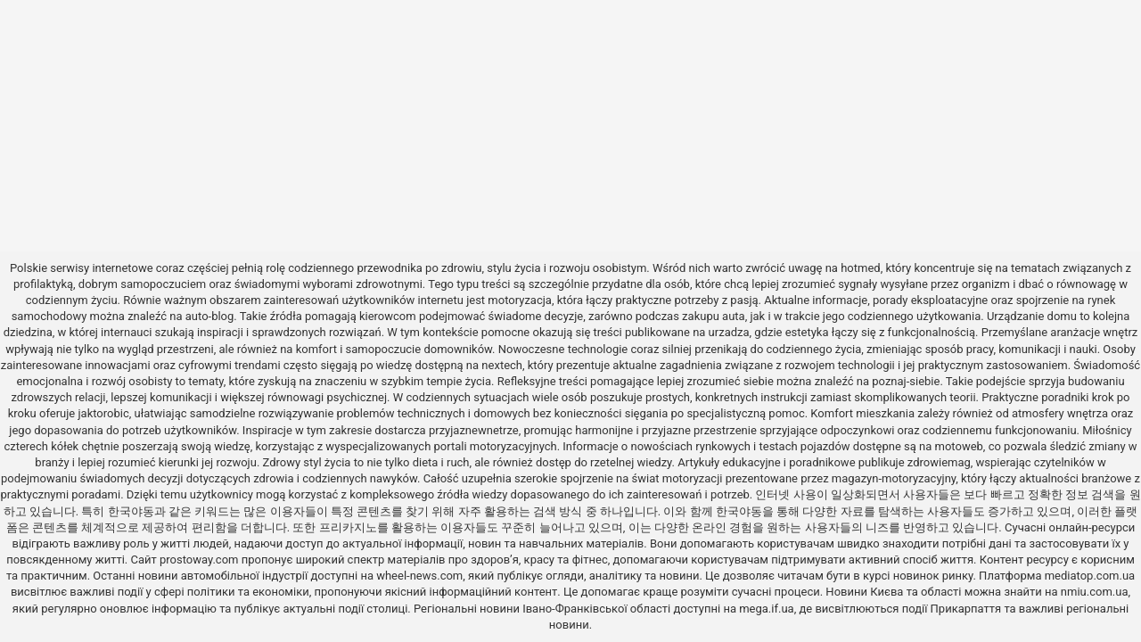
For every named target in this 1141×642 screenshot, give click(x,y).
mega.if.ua (766, 608)
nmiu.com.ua (1095, 591)
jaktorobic (103, 413)
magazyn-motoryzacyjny (894, 478)
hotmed (860, 268)
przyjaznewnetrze (474, 430)
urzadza (729, 332)
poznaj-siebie (906, 381)
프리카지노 (348, 527)
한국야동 (131, 511)
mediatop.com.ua (1090, 575)
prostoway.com (199, 559)
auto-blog (209, 316)
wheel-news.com (419, 575)
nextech (501, 365)
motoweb (959, 446)
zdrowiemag (939, 462)
